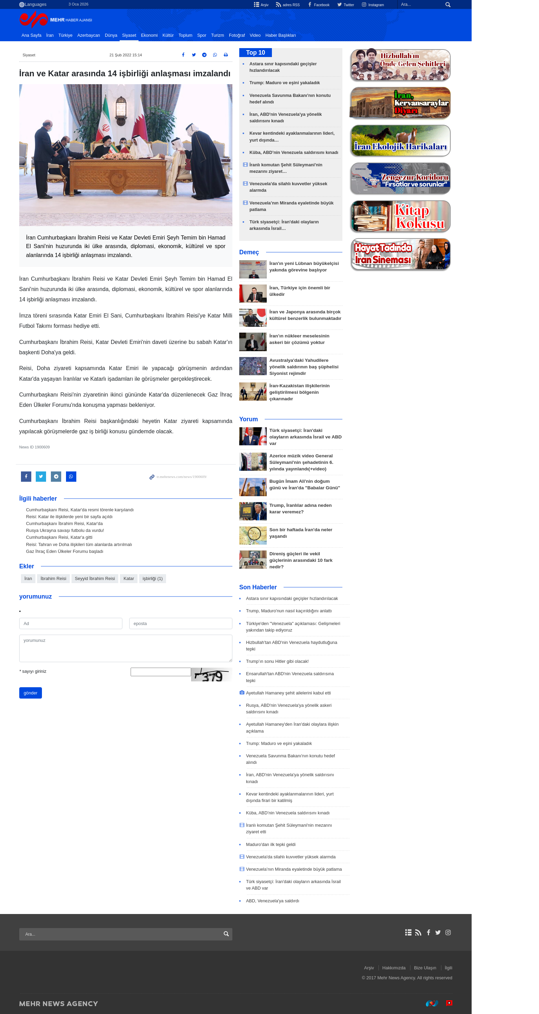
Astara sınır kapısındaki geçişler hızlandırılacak (326, 598)
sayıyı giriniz (66, 670)
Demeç (283, 252)
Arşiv (286, 5)
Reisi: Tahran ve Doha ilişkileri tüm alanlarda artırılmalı (113, 544)
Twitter (375, 5)
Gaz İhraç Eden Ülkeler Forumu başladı (98, 551)
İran (84, 35)
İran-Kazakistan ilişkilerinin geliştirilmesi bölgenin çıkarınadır (333, 392)
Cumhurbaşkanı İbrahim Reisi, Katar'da (98, 523)
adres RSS (314, 5)
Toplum (219, 35)
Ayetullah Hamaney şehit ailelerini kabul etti (322, 692)
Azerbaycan (122, 35)
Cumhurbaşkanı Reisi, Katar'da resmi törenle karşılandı (113, 509)
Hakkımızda (428, 967)
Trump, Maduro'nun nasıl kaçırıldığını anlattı (323, 610)
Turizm (251, 35)
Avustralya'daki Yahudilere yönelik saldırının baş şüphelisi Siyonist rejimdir (337, 367)
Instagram (404, 5)
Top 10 (289, 52)
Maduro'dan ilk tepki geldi (304, 844)
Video (289, 35)
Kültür (202, 35)
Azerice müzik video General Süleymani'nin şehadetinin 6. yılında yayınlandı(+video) (335, 462)
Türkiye (99, 35)
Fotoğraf (271, 35)
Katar (162, 578)
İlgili (482, 967)
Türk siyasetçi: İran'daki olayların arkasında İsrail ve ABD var (339, 437)
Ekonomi (183, 35)
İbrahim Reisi (87, 578)
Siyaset (163, 35)
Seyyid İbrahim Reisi (129, 578)
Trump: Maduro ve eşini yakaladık (318, 82)
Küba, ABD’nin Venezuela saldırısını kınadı (327, 152)
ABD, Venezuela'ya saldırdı (306, 900)
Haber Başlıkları (314, 35)
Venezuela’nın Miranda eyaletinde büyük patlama (328, 869)
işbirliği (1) (186, 578)
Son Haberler (292, 587)
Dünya (145, 35)
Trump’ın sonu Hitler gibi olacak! (311, 661)
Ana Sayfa (65, 35)
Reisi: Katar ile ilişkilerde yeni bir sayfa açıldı (103, 516)
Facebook (346, 5)
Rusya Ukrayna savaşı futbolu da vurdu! (99, 530)
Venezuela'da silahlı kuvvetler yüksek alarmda (325, 856)
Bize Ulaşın (459, 967)
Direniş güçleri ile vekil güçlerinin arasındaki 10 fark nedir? (334, 560)
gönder (64, 692)
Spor (235, 35)
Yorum (282, 419)
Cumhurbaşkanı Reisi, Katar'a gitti (93, 537)
